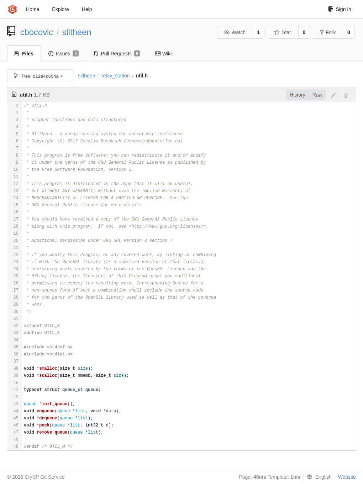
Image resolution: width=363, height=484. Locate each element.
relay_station (115, 75)
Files (24, 53)
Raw (317, 95)
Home (32, 9)
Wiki (163, 53)
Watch (234, 32)
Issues (63, 53)
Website (347, 477)
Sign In (339, 9)
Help (87, 9)
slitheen (76, 32)
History (297, 95)
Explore (60, 9)
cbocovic (36, 32)
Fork (328, 32)
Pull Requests (117, 53)
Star (282, 32)
